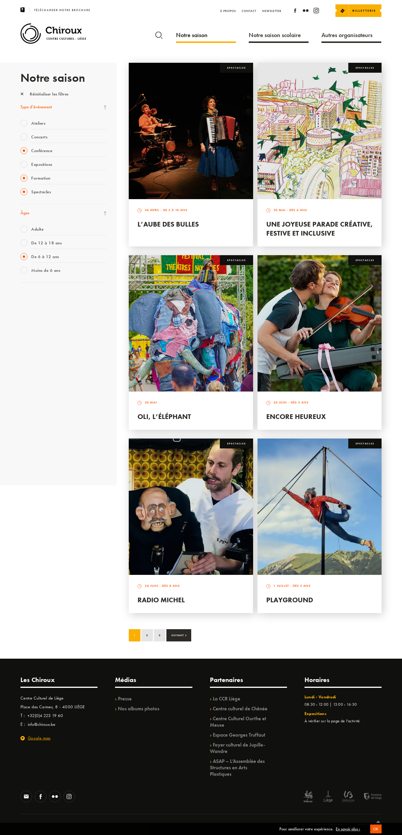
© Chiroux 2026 (288, 824)
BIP (23, 369)
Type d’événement (36, 107)
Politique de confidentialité (328, 824)
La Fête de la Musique (39, 309)
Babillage (28, 345)
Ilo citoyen (29, 417)
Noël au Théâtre (34, 441)
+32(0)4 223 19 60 (45, 716)
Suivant (179, 635)
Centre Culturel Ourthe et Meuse (238, 721)
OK (375, 832)
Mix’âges (28, 333)
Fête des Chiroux (34, 297)
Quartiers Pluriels (35, 405)
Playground (289, 599)
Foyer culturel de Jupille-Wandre (237, 748)
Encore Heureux (296, 416)
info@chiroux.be (41, 724)
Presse (125, 698)
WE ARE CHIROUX (37, 453)
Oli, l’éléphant (164, 416)
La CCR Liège (226, 698)
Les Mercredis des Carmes (42, 321)
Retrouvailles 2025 (37, 465)
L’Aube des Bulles (168, 224)
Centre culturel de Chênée (240, 708)
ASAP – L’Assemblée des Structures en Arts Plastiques (237, 767)
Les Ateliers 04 (33, 381)
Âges (24, 213)
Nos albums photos (138, 708)
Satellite (27, 357)
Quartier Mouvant (36, 393)
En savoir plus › (348, 832)
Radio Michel (161, 599)
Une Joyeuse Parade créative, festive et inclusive (319, 229)
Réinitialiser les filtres (44, 94)
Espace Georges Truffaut (239, 735)
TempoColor (31, 429)
